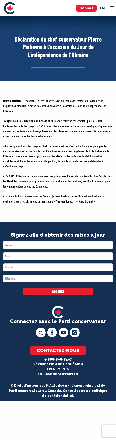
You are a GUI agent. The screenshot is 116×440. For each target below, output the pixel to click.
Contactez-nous (58, 350)
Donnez (86, 8)
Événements (58, 369)
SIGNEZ (58, 292)
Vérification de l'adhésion (58, 364)
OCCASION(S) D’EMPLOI (58, 374)
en (102, 8)
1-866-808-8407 (58, 359)
